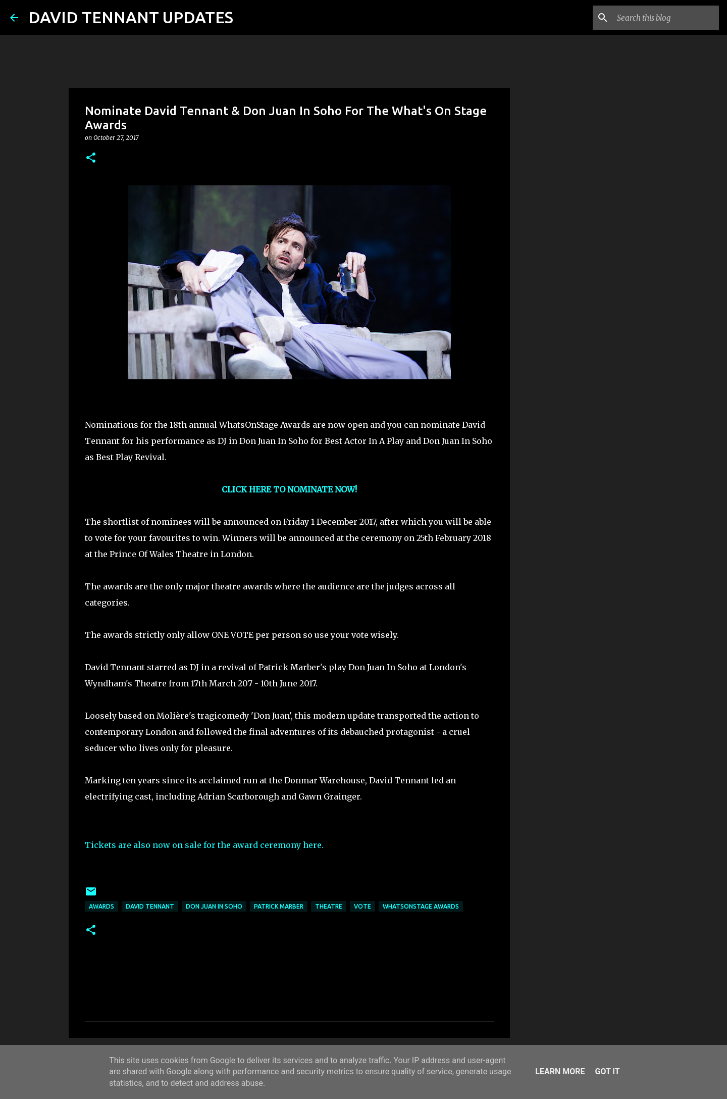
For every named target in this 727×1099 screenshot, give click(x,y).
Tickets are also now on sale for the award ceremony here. (204, 845)
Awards (101, 906)
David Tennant (150, 906)
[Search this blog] (666, 18)
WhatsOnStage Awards (421, 906)
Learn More (560, 1071)
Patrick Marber (278, 906)
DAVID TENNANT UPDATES (130, 17)
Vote (362, 906)
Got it (607, 1071)
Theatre (328, 906)
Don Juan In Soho (214, 906)
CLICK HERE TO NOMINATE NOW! (289, 489)
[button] (91, 158)
